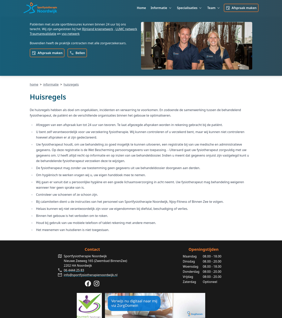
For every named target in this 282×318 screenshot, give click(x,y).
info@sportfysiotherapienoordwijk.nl (91, 275)
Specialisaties (190, 7)
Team (214, 7)
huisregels (71, 84)
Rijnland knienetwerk (97, 29)
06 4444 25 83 (74, 270)
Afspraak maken (241, 8)
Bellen (77, 53)
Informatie (161, 7)
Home (141, 8)
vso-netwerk (71, 34)
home (34, 84)
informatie (51, 84)
